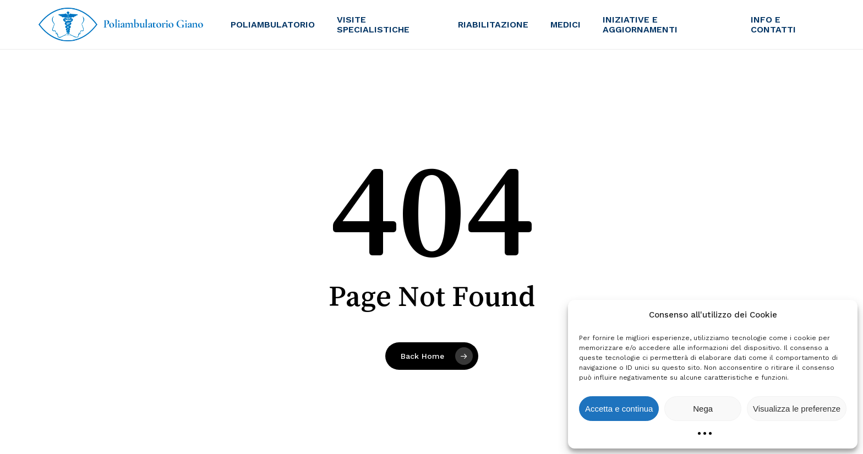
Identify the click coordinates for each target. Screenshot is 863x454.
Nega (703, 408)
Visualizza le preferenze (796, 408)
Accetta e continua (619, 408)
